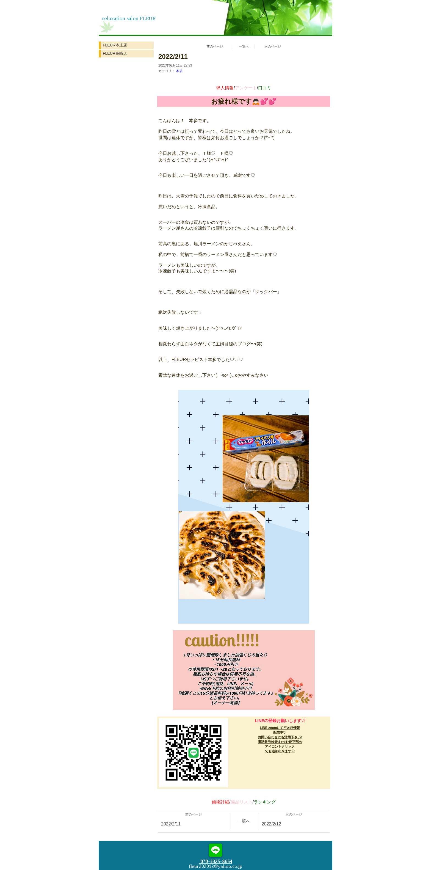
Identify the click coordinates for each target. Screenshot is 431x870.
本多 (179, 71)
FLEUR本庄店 (115, 45)
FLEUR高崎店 (115, 53)
